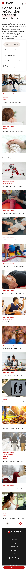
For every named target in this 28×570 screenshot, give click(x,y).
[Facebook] (9, 558)
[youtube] (18, 558)
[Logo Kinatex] (7, 3)
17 (17, 523)
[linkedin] (15, 558)
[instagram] (12, 558)
